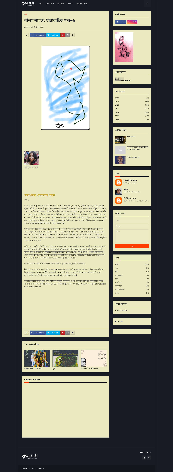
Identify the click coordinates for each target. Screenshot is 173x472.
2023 (132, 105)
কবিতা (132, 264)
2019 (132, 119)
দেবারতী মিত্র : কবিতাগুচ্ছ (89, 369)
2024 (132, 101)
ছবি (132, 279)
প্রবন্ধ (132, 293)
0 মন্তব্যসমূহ (39, 27)
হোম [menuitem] (40, 3)
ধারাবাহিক (132, 286)
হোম (25, 14)
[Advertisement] (65, 308)
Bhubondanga (38, 468)
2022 (132, 108)
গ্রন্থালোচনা (132, 275)
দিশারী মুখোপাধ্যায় (130, 198)
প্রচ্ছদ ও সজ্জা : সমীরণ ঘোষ (33, 369)
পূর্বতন (106, 442)
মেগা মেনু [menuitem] (49, 3)
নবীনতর (25, 442)
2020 (132, 116)
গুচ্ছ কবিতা (131, 137)
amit (126, 189)
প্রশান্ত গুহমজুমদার (133, 157)
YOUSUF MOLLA (130, 180)
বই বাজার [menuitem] (60, 3)
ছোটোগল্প (132, 282)
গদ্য (132, 268)
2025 (132, 98)
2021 (132, 112)
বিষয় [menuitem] (69, 3)
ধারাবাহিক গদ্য (132, 289)
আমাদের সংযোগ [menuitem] (81, 3)
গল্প (132, 272)
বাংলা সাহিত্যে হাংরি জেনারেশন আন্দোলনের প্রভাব (137, 148)
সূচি (54, 369)
